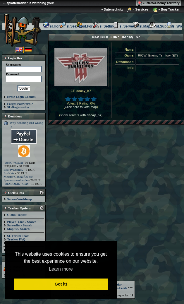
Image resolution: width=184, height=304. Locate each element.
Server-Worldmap (19, 199)
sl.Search (70, 26)
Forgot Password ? (20, 103)
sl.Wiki (175, 26)
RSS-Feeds (117, 288)
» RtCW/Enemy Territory (158, 3)
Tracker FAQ (16, 239)
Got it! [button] (61, 284)
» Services (138, 9)
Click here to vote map (81, 107)
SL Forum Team (18, 236)
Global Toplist (16, 214)
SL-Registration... (19, 107)
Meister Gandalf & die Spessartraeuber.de (18, 178)
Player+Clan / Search (21, 221)
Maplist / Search (18, 228)
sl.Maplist (144, 26)
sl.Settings (104, 26)
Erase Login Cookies (21, 96)
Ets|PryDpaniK (13, 169)
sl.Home (53, 26)
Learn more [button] (61, 269)
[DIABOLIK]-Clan (16, 183)
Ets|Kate (9, 173)
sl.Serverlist (125, 26)
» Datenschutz (112, 9)
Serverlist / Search (19, 225)
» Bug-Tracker (166, 9)
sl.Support (161, 26)
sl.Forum (87, 26)
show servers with (81, 115)
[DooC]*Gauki (13, 162)
